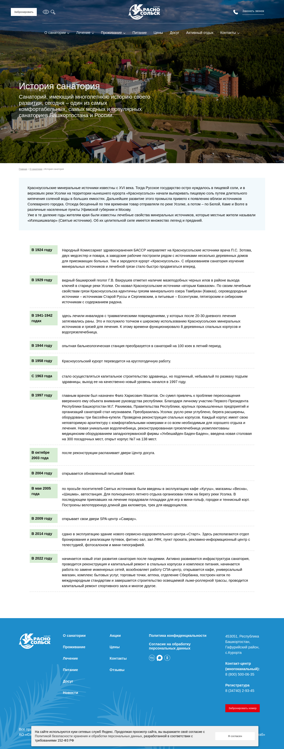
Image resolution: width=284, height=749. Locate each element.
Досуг (174, 33)
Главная (23, 169)
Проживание (111, 33)
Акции (115, 636)
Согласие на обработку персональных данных (170, 646)
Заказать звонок (253, 11)
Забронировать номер (242, 708)
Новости (70, 693)
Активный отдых (200, 33)
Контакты (228, 33)
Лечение (83, 33)
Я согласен (235, 736)
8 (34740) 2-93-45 (239, 691)
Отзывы (117, 670)
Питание (139, 33)
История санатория (54, 169)
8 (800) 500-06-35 (239, 674)
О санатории (55, 33)
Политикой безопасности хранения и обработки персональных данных (88, 736)
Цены (158, 33)
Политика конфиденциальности (177, 636)
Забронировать (24, 11)
